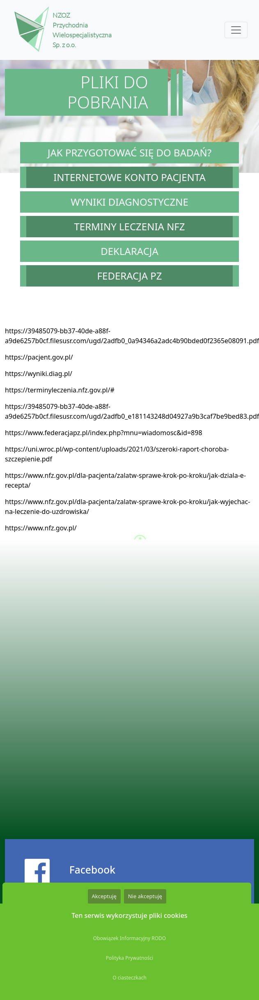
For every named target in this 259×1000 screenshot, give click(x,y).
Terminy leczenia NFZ (129, 226)
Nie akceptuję (145, 896)
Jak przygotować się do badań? (129, 152)
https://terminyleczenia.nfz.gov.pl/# (60, 389)
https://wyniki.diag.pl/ (38, 373)
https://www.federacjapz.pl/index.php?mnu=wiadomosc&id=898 (103, 432)
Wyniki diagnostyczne (129, 202)
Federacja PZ (129, 275)
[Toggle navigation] (236, 30)
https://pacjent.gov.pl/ (39, 357)
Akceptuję (104, 896)
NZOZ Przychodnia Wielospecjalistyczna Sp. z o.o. (73, 30)
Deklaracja (129, 251)
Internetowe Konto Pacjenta (129, 177)
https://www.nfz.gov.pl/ (41, 527)
